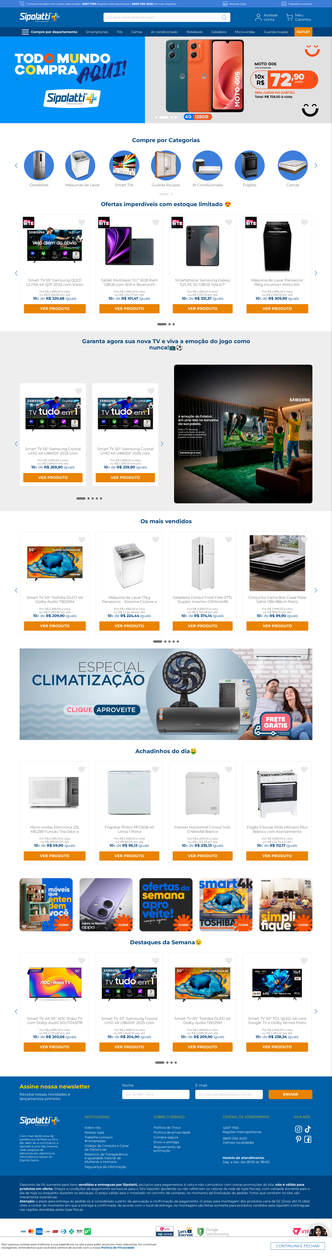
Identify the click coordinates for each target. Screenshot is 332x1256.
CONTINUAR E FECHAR (298, 1246)
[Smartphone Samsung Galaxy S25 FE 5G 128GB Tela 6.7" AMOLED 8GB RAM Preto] (203, 265)
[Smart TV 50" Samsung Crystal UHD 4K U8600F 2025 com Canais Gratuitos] (125, 434)
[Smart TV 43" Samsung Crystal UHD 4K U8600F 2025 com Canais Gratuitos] (129, 1004)
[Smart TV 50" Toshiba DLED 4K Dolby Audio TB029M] (54, 583)
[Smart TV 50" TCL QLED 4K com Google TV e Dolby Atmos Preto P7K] (277, 1004)
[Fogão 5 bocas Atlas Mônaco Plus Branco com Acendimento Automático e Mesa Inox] (277, 812)
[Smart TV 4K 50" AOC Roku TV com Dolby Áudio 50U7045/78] (54, 1004)
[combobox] (167, 17)
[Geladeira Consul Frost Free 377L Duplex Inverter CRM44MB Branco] (203, 583)
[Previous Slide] (17, 79)
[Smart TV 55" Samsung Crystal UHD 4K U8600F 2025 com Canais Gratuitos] (53, 434)
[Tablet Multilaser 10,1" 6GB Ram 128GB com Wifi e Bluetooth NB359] (129, 265)
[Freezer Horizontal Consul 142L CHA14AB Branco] (202, 812)
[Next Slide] (314, 79)
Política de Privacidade (117, 1247)
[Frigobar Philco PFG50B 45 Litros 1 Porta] (129, 812)
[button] (156, 117)
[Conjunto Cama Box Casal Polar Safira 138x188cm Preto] (277, 583)
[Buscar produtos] (224, 17)
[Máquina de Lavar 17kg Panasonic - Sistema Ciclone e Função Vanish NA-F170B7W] (129, 583)
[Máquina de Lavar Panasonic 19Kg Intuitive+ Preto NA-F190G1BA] (277, 265)
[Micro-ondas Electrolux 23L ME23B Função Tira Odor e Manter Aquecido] (54, 812)
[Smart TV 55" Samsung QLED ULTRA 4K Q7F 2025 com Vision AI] (54, 265)
